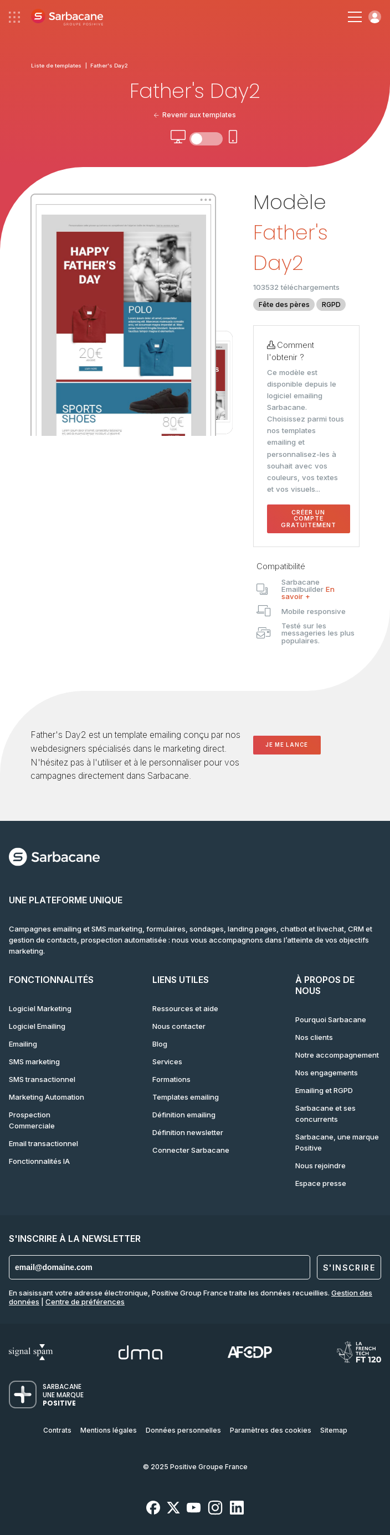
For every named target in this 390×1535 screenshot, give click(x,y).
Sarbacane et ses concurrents (325, 1113)
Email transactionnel (43, 1143)
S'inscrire (349, 1267)
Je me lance (286, 745)
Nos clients (314, 1037)
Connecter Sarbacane (190, 1150)
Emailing (23, 1043)
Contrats (57, 1430)
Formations (171, 1079)
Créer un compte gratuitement (308, 519)
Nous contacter (179, 1026)
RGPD (331, 304)
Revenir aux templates (195, 115)
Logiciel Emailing (37, 1026)
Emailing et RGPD (324, 1090)
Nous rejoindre (320, 1165)
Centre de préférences (85, 1301)
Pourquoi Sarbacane (330, 1019)
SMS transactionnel (42, 1079)
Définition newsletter (187, 1132)
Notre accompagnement (337, 1054)
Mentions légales (108, 1430)
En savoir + (308, 593)
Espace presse (320, 1183)
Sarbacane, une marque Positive (337, 1142)
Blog (159, 1043)
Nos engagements (326, 1072)
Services (167, 1061)
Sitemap (333, 1430)
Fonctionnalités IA (39, 1161)
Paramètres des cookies (270, 1430)
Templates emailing (185, 1096)
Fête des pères (284, 304)
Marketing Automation (46, 1096)
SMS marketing (34, 1061)
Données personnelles (183, 1430)
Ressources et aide (185, 1008)
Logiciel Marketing (40, 1008)
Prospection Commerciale (32, 1120)
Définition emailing (183, 1114)
